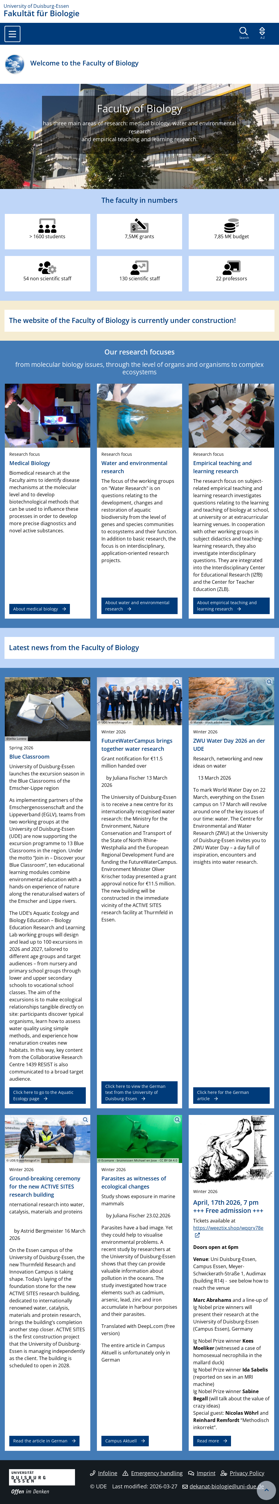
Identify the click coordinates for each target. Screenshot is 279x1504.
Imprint (201, 1473)
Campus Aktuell (121, 1441)
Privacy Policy (242, 1473)
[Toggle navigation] (12, 34)
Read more (208, 1441)
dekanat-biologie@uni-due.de (227, 1486)
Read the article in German (40, 1441)
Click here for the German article (223, 1095)
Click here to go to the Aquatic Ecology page (43, 1095)
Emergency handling (152, 1473)
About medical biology (35, 609)
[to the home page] (139, 6)
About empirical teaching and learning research (227, 605)
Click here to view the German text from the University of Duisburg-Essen (135, 1092)
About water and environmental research (137, 605)
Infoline (103, 1473)
